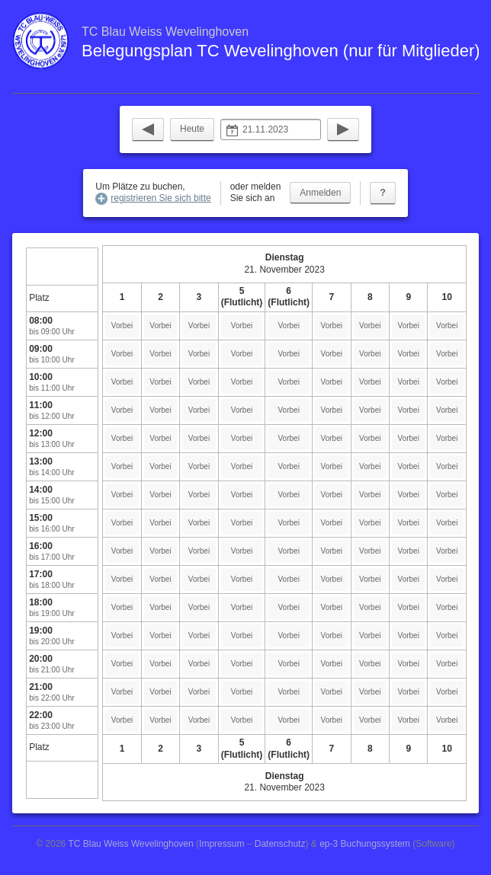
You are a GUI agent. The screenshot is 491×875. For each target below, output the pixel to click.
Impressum (221, 843)
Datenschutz (280, 843)
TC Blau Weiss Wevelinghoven (130, 843)
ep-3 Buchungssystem (364, 843)
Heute (192, 128)
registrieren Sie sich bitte (160, 198)
